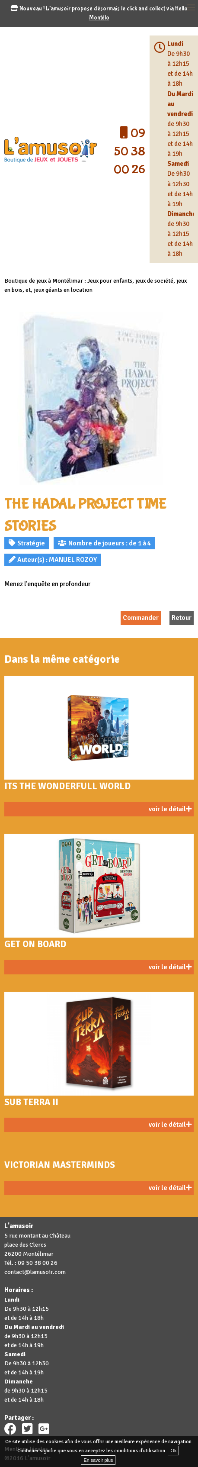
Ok (173, 1450)
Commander (141, 618)
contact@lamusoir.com (35, 1272)
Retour (182, 618)
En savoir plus (98, 1460)
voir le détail (170, 809)
